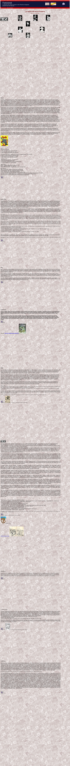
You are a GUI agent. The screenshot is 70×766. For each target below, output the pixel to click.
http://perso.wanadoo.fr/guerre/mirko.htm (12, 333)
